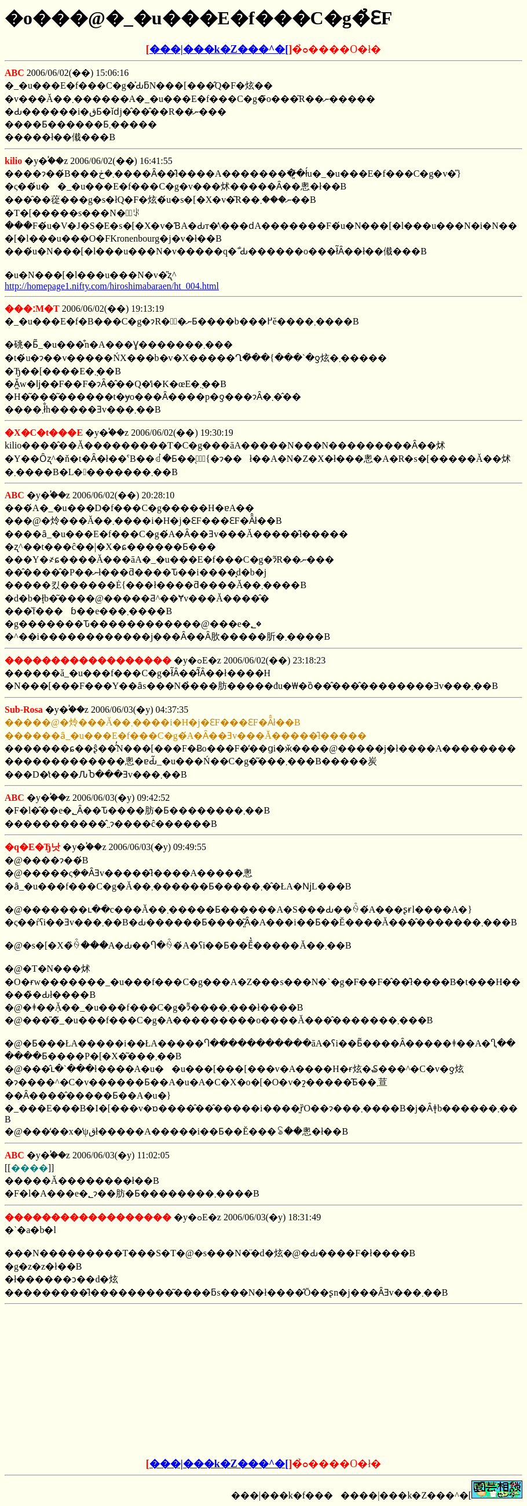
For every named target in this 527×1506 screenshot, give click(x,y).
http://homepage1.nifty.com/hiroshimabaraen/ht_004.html (112, 286)
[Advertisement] (175, 1381)
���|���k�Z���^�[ (218, 49)
